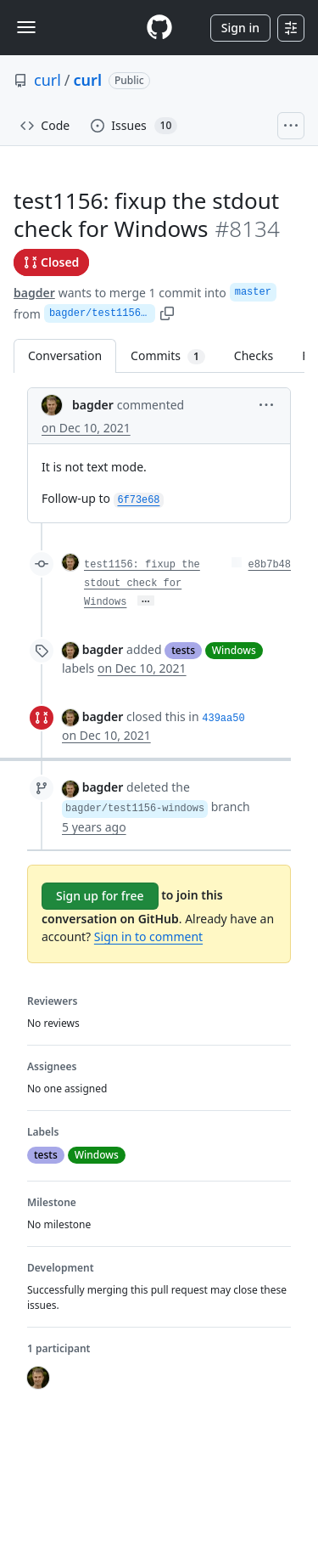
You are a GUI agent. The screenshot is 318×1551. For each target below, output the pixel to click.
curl (47, 80)
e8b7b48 (269, 565)
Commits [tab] (175, 355)
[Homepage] (159, 28)
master (253, 292)
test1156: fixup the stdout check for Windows (142, 583)
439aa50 (223, 719)
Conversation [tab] (65, 355)
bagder (34, 293)
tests (183, 650)
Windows (234, 650)
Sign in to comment (148, 936)
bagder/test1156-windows (102, 313)
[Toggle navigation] (26, 27)
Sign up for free (100, 896)
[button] (266, 404)
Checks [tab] (253, 355)
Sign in (240, 28)
